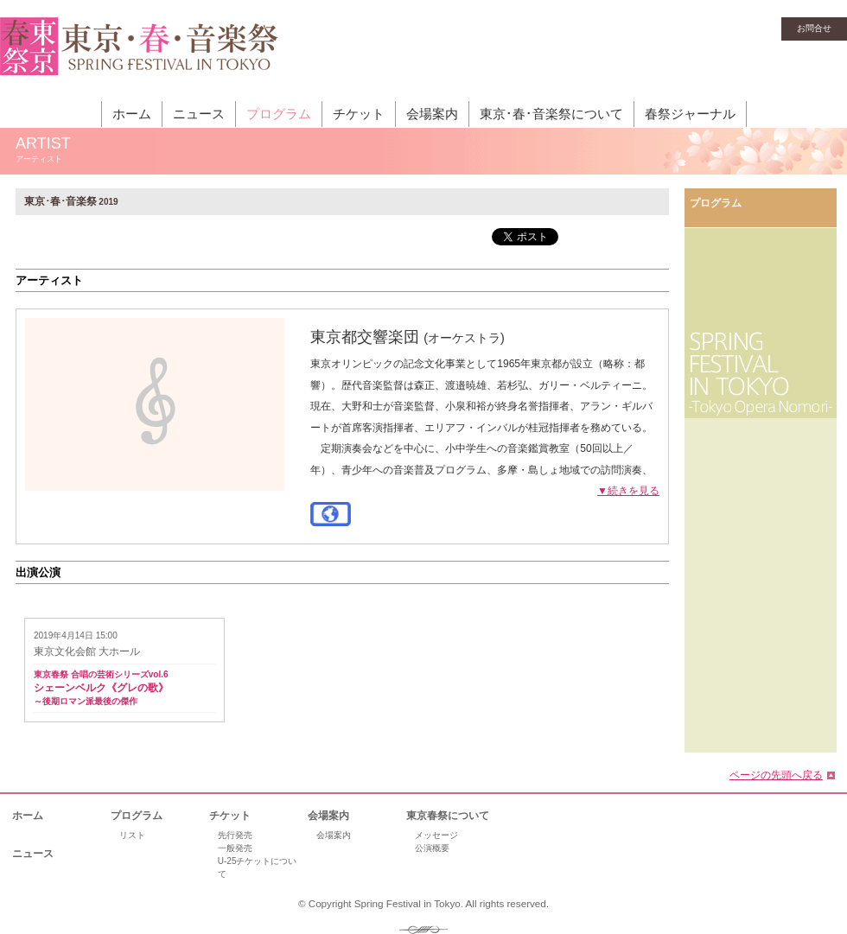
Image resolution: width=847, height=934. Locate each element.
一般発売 (235, 848)
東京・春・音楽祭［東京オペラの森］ (139, 56)
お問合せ (814, 28)
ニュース (199, 113)
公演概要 (432, 848)
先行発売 (235, 835)
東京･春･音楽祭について (551, 113)
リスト (132, 835)
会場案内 (432, 113)
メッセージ (436, 835)
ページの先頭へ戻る (776, 775)
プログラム (278, 113)
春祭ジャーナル (690, 113)
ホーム (131, 113)
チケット (359, 113)
